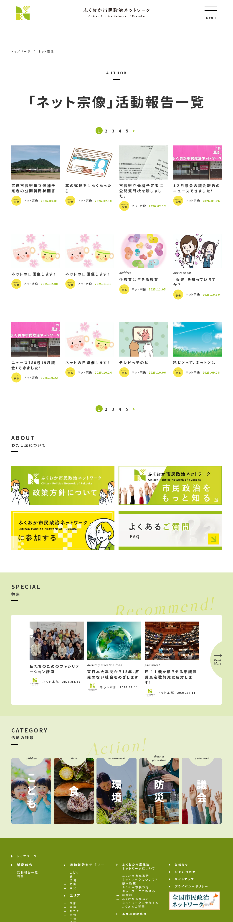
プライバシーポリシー (192, 888)
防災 (73, 886)
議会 (73, 890)
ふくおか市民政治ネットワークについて (138, 868)
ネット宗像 (31, 201)
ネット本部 (51, 684)
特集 (20, 878)
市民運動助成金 (134, 916)
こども (74, 875)
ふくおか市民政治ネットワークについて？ (140, 880)
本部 (73, 905)
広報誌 (127, 897)
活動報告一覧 (27, 875)
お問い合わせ (185, 874)
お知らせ (181, 867)
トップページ (27, 858)
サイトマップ (184, 881)
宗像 (73, 917)
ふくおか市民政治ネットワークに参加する (140, 903)
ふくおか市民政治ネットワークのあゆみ (139, 891)
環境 (73, 882)
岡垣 (73, 909)
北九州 (75, 913)
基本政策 (129, 885)
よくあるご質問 (133, 909)
